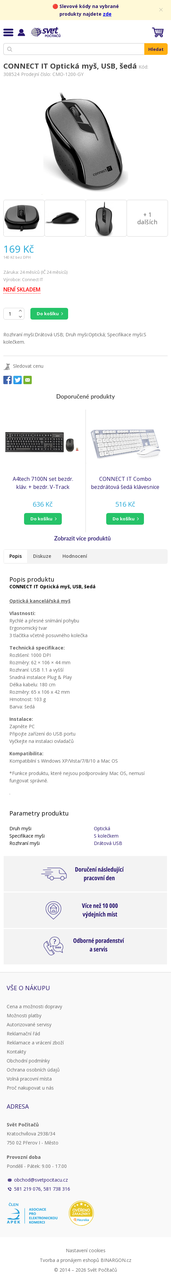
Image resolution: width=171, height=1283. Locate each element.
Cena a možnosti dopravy (34, 1006)
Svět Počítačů (44, 32)
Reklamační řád (23, 1033)
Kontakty (16, 1051)
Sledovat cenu (28, 366)
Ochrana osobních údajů (33, 1069)
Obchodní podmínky (28, 1060)
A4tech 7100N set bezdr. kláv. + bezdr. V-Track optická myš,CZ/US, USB (43, 483)
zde (107, 14)
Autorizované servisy (29, 1024)
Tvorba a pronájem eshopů (69, 1260)
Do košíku (48, 314)
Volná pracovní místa (29, 1079)
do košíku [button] (41, 519)
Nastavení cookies (86, 1250)
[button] (42, 519)
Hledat (156, 49)
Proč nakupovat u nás (30, 1088)
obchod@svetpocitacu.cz (41, 1180)
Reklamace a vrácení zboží (35, 1042)
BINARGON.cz (116, 1260)
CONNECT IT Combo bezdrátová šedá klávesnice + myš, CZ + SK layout (125, 483)
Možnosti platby (24, 1015)
